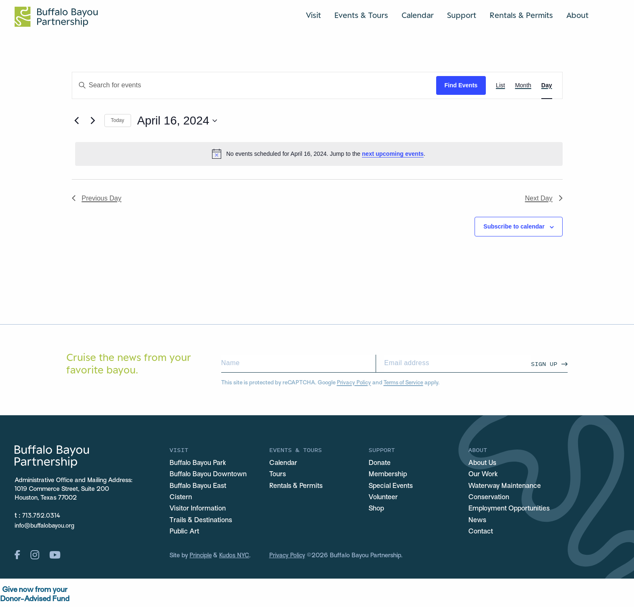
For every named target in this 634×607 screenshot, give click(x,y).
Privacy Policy (354, 383)
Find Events (461, 85)
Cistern (181, 498)
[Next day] (93, 121)
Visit (313, 15)
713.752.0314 (41, 516)
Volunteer (384, 498)
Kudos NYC (235, 558)
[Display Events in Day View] (546, 85)
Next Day (544, 198)
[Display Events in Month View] (523, 85)
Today (117, 120)
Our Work (483, 475)
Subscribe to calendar (513, 226)
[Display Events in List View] (500, 85)
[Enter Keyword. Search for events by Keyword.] (254, 85)
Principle (200, 558)
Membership (388, 475)
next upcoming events (393, 153)
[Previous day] (77, 121)
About (577, 15)
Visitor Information (198, 510)
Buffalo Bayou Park (198, 463)
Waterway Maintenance (506, 487)
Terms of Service (405, 383)
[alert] (319, 153)
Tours (277, 475)
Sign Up (544, 363)
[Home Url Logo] (56, 17)
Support (461, 15)
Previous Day (96, 198)
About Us (483, 463)
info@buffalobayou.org (45, 526)
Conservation (489, 498)
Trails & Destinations (202, 522)
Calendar (418, 15)
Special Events (392, 487)
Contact (481, 534)
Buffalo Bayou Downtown (209, 475)
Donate (380, 463)
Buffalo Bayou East (198, 487)
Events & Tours (361, 15)
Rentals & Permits (521, 15)
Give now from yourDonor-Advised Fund (34, 597)
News (477, 522)
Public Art (185, 534)
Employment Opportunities (511, 510)
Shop (377, 510)
